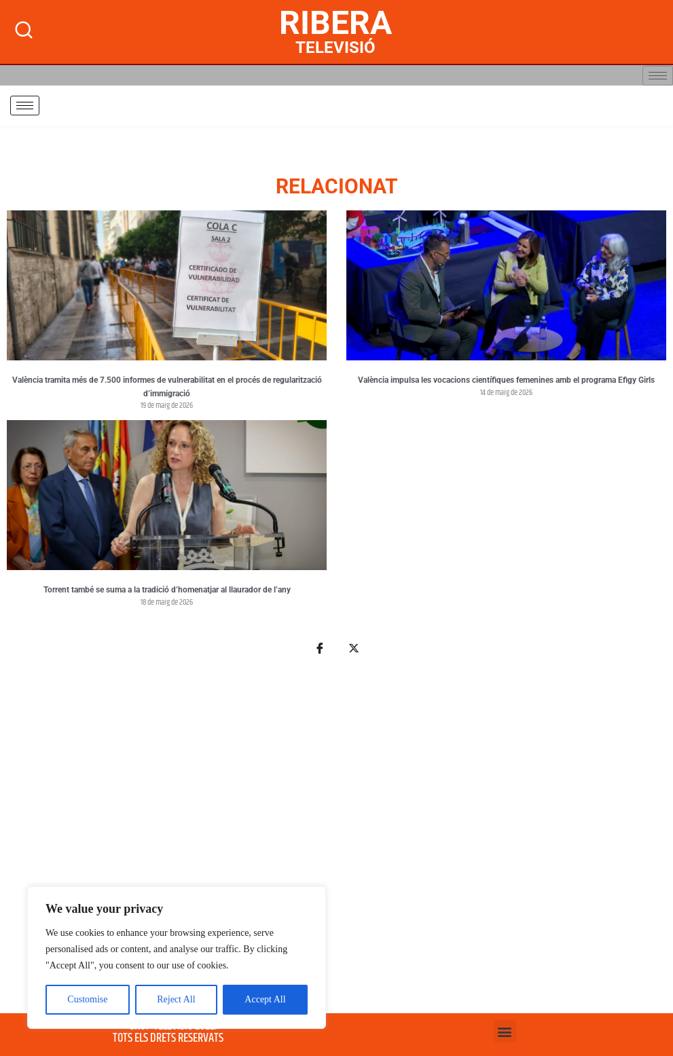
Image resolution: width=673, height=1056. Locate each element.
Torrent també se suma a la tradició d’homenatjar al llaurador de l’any (167, 590)
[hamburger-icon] (657, 76)
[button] (505, 1031)
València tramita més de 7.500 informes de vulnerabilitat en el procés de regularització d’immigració (167, 386)
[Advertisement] (336, 841)
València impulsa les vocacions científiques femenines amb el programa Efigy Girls (506, 380)
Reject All (176, 999)
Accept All (264, 999)
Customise (87, 999)
